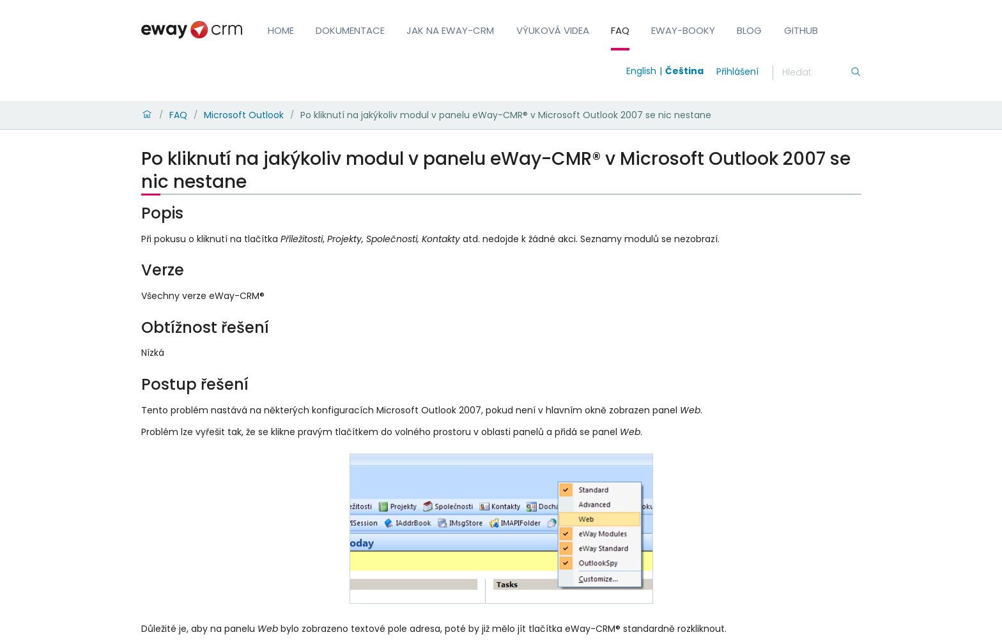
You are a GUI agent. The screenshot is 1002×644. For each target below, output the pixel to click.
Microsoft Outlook (244, 115)
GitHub (801, 30)
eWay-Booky (683, 30)
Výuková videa (552, 30)
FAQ (620, 30)
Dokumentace (350, 30)
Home (281, 30)
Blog (749, 30)
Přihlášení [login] (737, 71)
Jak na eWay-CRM (450, 30)
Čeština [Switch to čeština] (684, 71)
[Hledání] (816, 73)
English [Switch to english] (641, 71)
